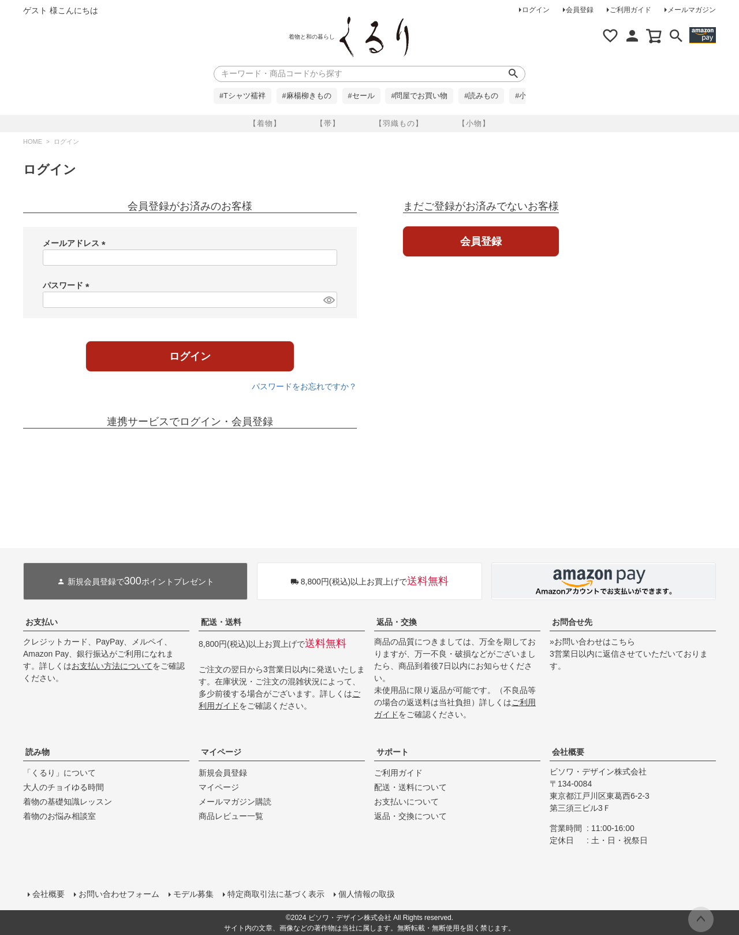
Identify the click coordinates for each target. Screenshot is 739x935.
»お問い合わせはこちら (592, 641)
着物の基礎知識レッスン (67, 801)
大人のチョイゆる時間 (63, 787)
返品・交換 (396, 622)
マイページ (221, 752)
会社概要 (568, 752)
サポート (392, 752)
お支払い (41, 622)
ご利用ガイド (630, 10)
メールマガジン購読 (235, 801)
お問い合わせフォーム (119, 894)
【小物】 (474, 123)
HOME (32, 141)
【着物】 (265, 123)
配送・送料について (410, 787)
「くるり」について (59, 772)
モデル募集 (193, 894)
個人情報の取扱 (366, 894)
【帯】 (328, 123)
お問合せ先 (572, 622)
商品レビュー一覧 (231, 816)
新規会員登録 (223, 772)
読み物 (37, 752)
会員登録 (580, 10)
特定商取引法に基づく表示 (275, 894)
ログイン (536, 10)
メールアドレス (76, 243)
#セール (361, 96)
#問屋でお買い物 (419, 96)
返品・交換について (410, 816)
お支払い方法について (112, 665)
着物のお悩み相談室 (59, 816)
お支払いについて (406, 801)
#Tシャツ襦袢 (242, 96)
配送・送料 (221, 622)
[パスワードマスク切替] (328, 299)
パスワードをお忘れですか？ (304, 386)
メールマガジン (691, 10)
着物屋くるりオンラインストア (374, 37)
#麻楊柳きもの (306, 96)
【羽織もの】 (399, 123)
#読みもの (481, 96)
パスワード (68, 285)
